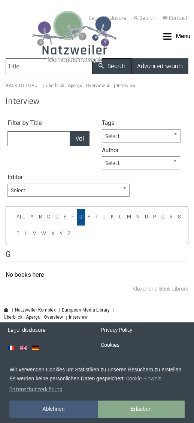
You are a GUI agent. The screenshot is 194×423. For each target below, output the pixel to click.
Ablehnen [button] (53, 409)
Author (110, 150)
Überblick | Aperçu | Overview (75, 85)
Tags (108, 122)
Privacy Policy (116, 330)
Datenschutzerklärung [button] (36, 389)
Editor (15, 177)
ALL (20, 217)
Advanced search (160, 66)
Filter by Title (24, 122)
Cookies (110, 345)
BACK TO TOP (20, 85)
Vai (80, 138)
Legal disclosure (27, 330)
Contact (178, 18)
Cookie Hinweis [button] (143, 379)
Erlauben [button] (141, 409)
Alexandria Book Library (160, 289)
